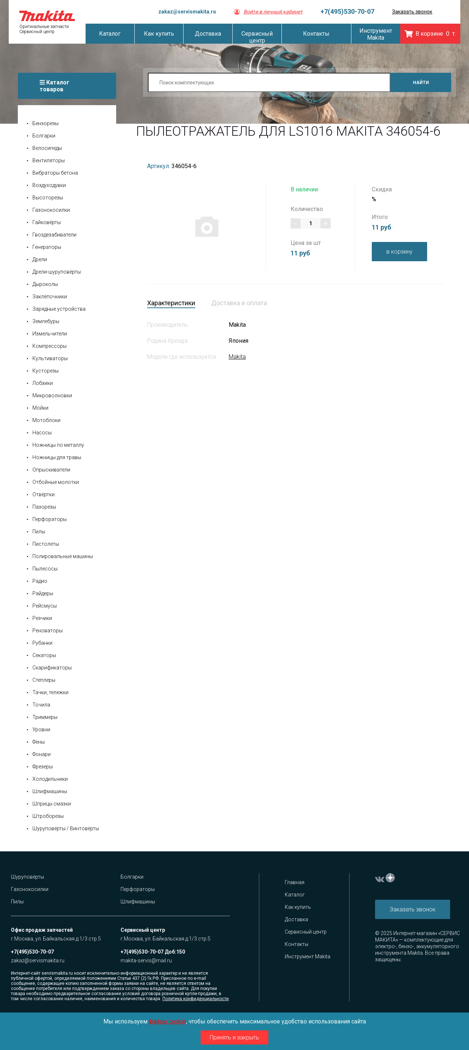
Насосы (42, 432)
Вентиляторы (48, 160)
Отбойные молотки (55, 482)
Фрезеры (42, 766)
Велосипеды (47, 148)
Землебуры (45, 321)
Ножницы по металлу (58, 445)
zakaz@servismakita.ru (187, 12)
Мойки (40, 408)
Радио (39, 581)
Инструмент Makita (307, 956)
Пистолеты (45, 544)
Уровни (41, 729)
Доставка (296, 919)
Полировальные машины (62, 556)
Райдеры (42, 593)
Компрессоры (49, 346)
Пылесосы (45, 569)
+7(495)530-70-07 (347, 11)
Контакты (296, 944)
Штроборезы (48, 816)
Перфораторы (49, 519)
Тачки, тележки (50, 692)
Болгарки (43, 136)
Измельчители (49, 334)
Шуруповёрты (27, 877)
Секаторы (44, 655)
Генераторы (46, 247)
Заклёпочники (49, 296)
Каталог (295, 895)
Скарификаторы (52, 668)
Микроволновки (52, 395)
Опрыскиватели (51, 470)
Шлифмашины (49, 791)
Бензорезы (45, 123)
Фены (38, 742)
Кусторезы (45, 371)
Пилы (38, 531)
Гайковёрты (46, 222)
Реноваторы (47, 630)
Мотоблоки (46, 420)
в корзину (399, 251)
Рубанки (42, 643)
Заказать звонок (412, 12)
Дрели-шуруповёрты (56, 272)
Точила (41, 705)
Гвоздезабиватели (54, 235)
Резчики (42, 618)
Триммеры (45, 717)
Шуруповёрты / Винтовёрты (65, 828)
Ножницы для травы (56, 457)
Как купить (298, 907)
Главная (294, 882)
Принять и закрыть (234, 1037)
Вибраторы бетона (55, 173)
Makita (237, 356)
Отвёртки (43, 494)
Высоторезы (47, 197)
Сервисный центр (306, 932)
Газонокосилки (51, 210)
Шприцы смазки (51, 804)
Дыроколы (45, 284)
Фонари (41, 754)
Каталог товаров (55, 86)
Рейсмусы (44, 606)
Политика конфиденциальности (195, 998)
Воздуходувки (49, 185)
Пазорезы (44, 507)
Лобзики (42, 383)
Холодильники (50, 779)
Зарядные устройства (59, 309)
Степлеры (43, 680)
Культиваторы (50, 358)
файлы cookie (167, 1021)
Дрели (39, 259)
